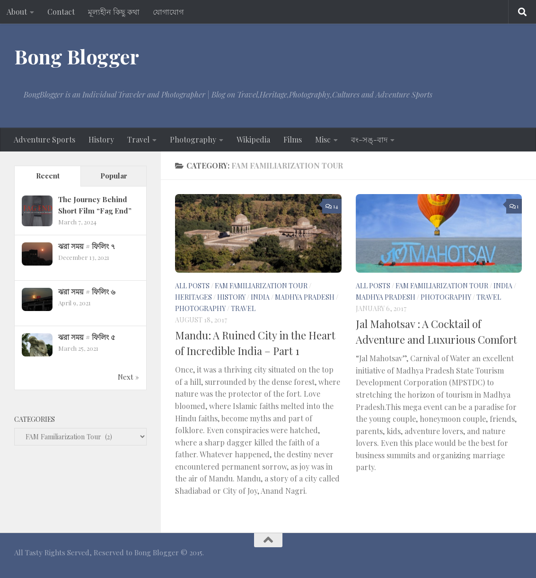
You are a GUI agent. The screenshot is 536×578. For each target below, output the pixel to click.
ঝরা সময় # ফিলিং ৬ (86, 291)
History (101, 139)
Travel (138, 139)
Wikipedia (253, 139)
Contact (61, 12)
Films (292, 139)
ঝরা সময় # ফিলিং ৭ (86, 246)
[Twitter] (515, 556)
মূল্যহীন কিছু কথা (114, 12)
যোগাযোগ (168, 12)
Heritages (193, 297)
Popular (113, 175)
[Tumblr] (498, 556)
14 (331, 206)
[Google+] (481, 556)
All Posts (192, 285)
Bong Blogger (76, 56)
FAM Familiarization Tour (261, 285)
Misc (323, 139)
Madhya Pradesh (304, 297)
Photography (193, 139)
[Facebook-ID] (464, 556)
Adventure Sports (44, 139)
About (17, 12)
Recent (48, 175)
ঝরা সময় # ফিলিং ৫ (86, 337)
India (260, 297)
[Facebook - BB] (447, 556)
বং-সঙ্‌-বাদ (369, 139)
